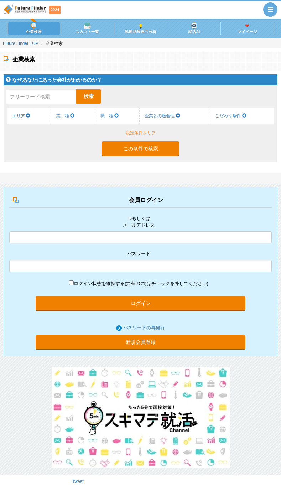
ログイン (141, 303)
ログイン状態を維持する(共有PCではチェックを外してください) (138, 283)
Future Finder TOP (20, 43)
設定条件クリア (141, 132)
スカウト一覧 (87, 28)
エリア (21, 115)
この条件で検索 (140, 148)
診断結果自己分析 (140, 28)
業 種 (65, 115)
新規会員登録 (141, 342)
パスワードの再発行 (144, 327)
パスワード (138, 253)
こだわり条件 (230, 115)
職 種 (109, 115)
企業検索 (34, 28)
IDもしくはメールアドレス (139, 222)
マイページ (247, 28)
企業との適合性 (162, 115)
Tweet (78, 481)
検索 (89, 96)
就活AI (194, 28)
